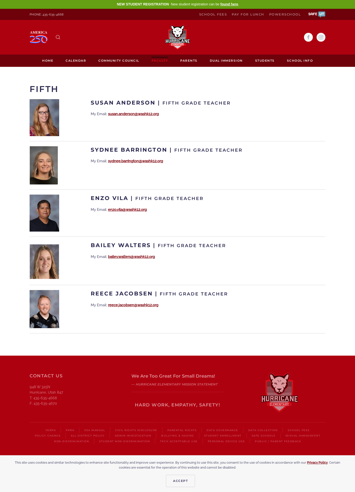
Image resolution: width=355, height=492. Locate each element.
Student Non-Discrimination (124, 441)
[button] (316, 14)
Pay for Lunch (248, 14)
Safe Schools (263, 435)
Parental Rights (182, 430)
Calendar (76, 60)
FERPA (51, 430)
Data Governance (222, 430)
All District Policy (88, 435)
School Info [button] (300, 60)
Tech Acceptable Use (179, 441)
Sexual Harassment (302, 435)
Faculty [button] (160, 60)
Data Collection (263, 430)
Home (47, 60)
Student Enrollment (223, 435)
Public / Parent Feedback (278, 441)
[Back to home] (177, 37)
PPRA (70, 430)
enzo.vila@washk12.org (127, 209)
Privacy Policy (317, 462)
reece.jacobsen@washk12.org (133, 305)
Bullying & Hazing (177, 435)
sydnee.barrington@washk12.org (135, 161)
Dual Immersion (226, 60)
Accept (180, 481)
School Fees (213, 14)
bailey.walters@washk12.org (131, 257)
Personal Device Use (226, 441)
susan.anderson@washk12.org (133, 114)
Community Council (118, 60)
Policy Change (48, 435)
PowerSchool (285, 14)
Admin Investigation (133, 435)
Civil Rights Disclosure (136, 430)
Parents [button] (188, 60)
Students (265, 60)
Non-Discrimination (71, 441)
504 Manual (94, 430)
